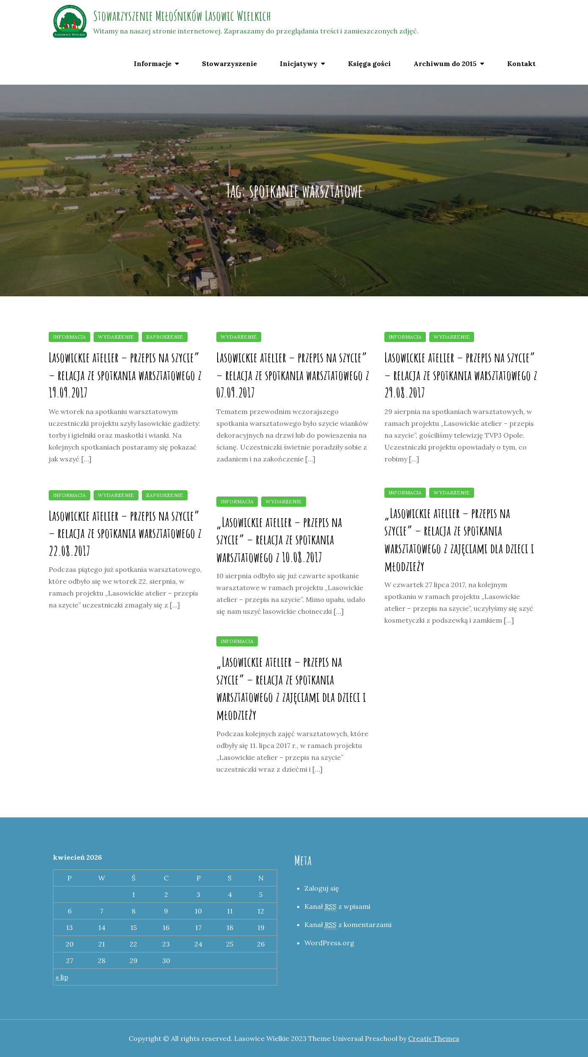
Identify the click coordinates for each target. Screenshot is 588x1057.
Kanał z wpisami (337, 906)
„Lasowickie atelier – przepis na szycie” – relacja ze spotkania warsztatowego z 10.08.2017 (279, 539)
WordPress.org (329, 942)
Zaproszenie (164, 337)
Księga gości (369, 63)
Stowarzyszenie (229, 63)
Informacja (69, 337)
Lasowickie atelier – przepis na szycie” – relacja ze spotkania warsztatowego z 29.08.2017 (460, 374)
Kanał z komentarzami (348, 924)
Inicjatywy (298, 63)
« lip (61, 977)
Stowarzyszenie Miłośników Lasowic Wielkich (182, 15)
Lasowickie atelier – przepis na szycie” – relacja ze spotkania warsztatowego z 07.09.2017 (292, 374)
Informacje (152, 63)
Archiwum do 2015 (445, 63)
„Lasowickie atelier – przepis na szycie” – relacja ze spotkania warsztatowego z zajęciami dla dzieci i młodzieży (459, 539)
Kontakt (521, 63)
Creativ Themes (433, 1038)
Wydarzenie (116, 337)
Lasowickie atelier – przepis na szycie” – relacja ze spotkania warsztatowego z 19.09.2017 (125, 374)
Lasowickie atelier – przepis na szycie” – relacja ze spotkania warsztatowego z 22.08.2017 (125, 533)
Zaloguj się (321, 888)
